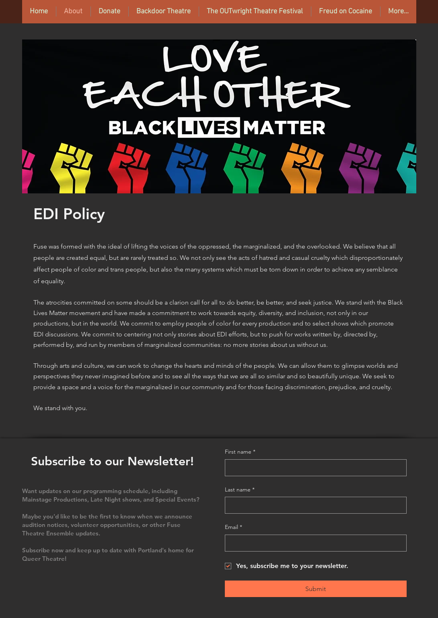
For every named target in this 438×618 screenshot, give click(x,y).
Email (233, 527)
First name (240, 452)
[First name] (313, 468)
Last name (240, 490)
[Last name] (313, 505)
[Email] (313, 543)
